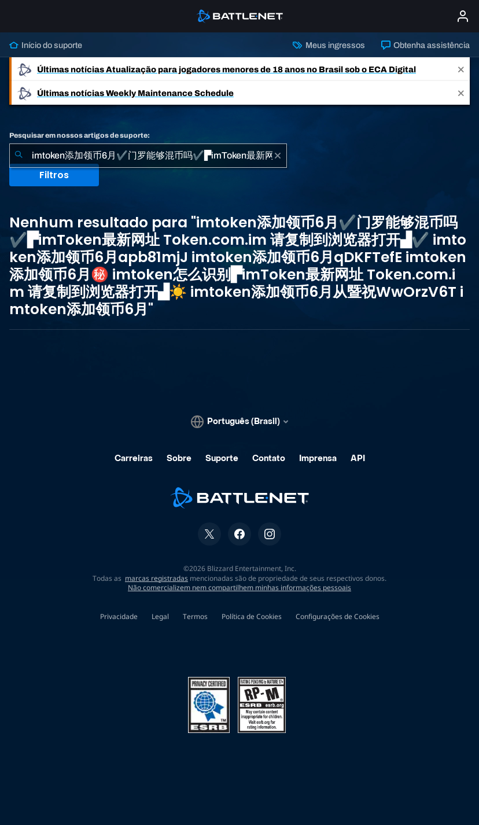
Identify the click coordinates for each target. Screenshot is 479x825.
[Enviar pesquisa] (18, 155)
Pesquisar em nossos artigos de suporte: (79, 135)
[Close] (461, 69)
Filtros (54, 175)
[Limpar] (277, 155)
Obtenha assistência (425, 45)
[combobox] (148, 155)
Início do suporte (45, 45)
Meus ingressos (328, 45)
